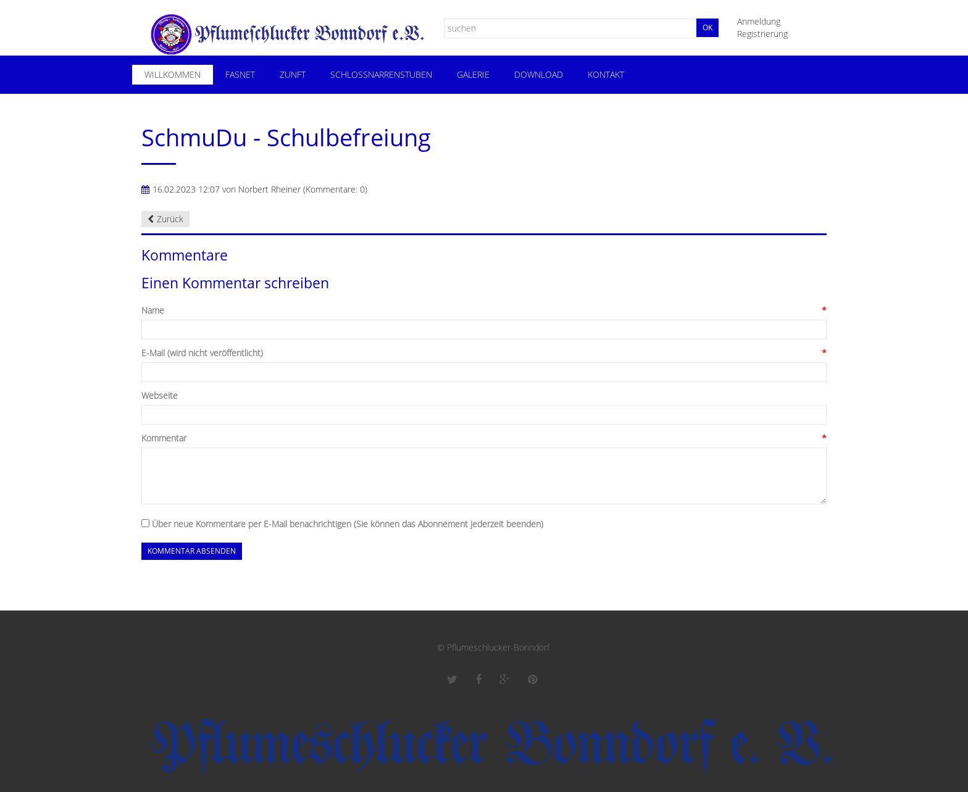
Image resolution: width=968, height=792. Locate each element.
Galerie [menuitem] (473, 74)
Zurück (170, 219)
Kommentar (163, 438)
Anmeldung (758, 21)
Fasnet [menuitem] (240, 74)
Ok (707, 27)
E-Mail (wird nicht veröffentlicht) (202, 353)
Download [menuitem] (538, 74)
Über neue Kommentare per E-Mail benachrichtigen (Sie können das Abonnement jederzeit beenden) (347, 524)
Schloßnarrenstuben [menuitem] (381, 74)
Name (152, 310)
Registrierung (762, 34)
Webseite (159, 395)
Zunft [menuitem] (293, 74)
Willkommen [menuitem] (172, 74)
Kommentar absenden (192, 551)
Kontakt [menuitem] (606, 74)
